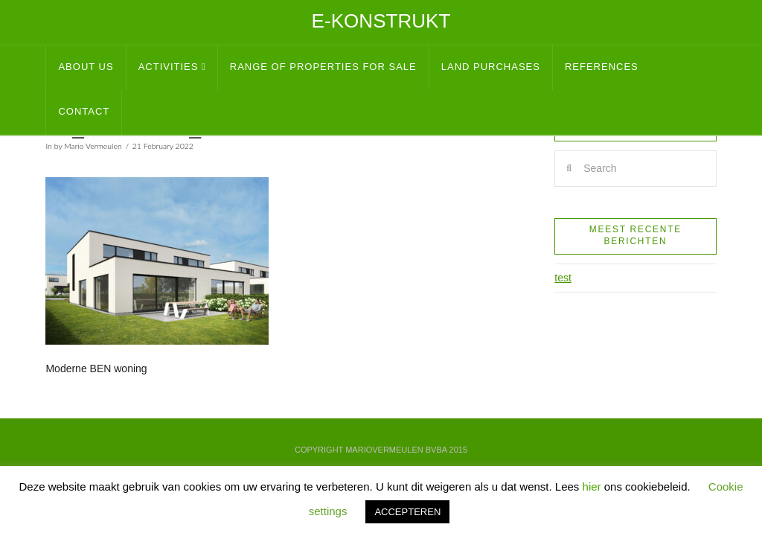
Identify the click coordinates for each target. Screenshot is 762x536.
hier (592, 486)
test (563, 278)
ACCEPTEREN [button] (407, 511)
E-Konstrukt (381, 21)
